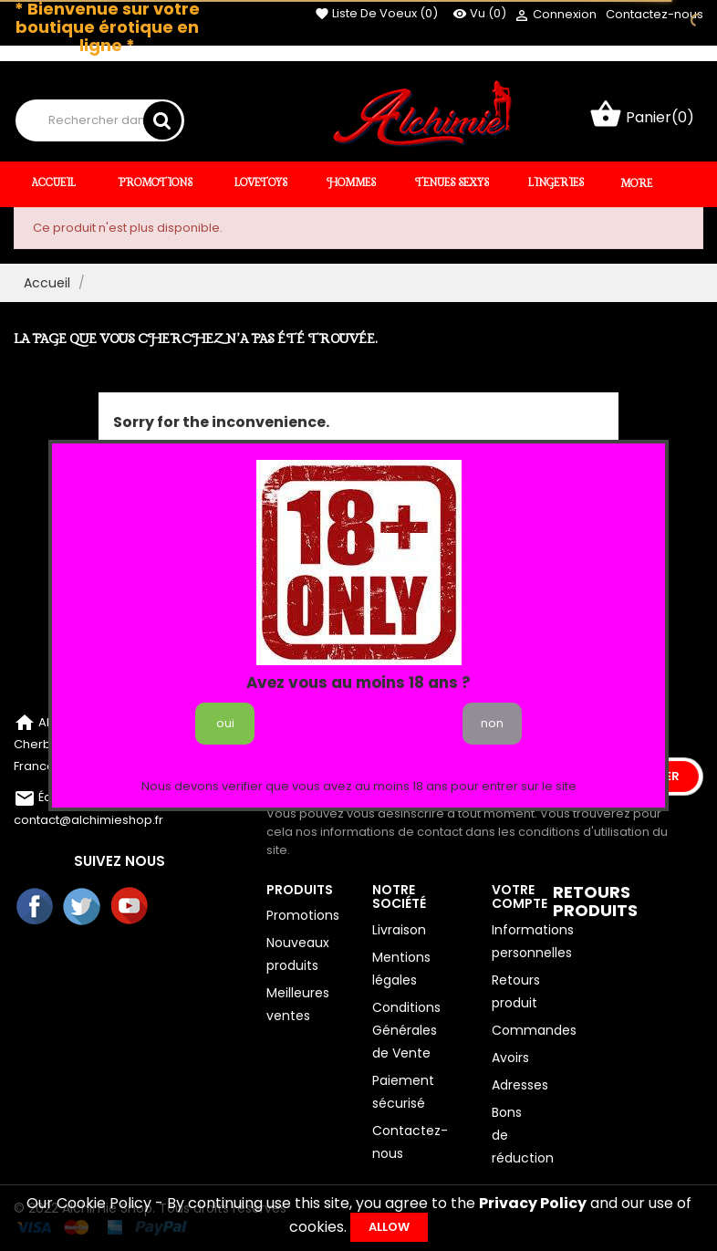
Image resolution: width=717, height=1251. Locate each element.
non (492, 723)
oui (225, 723)
